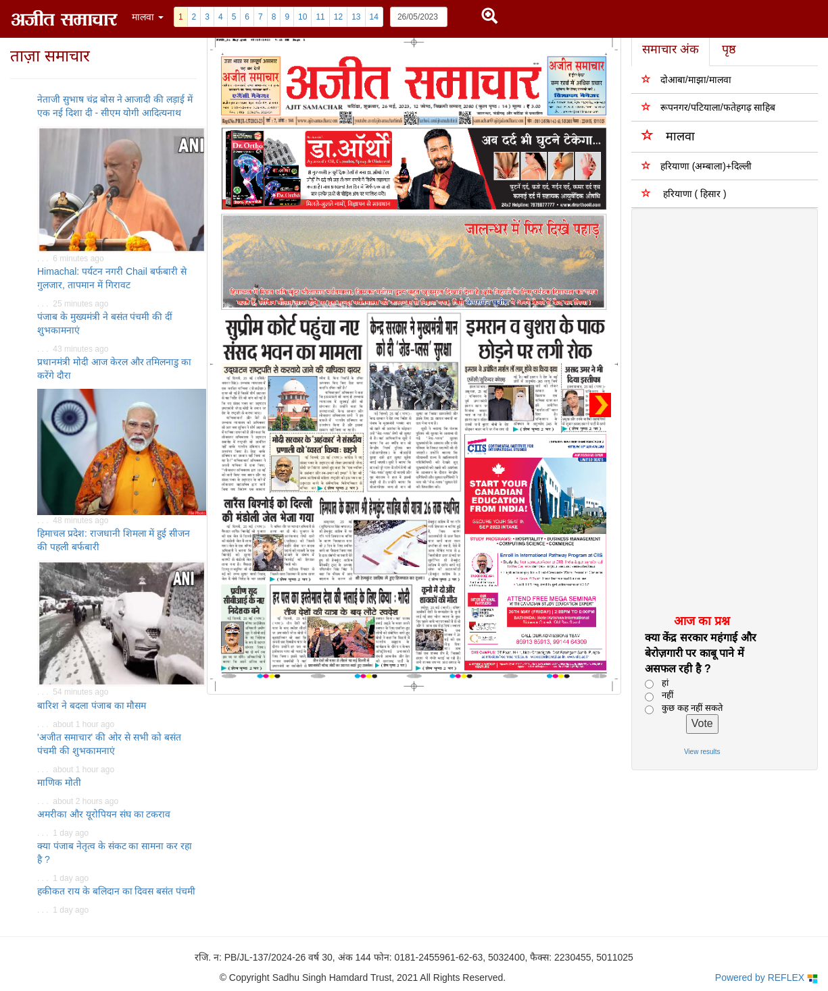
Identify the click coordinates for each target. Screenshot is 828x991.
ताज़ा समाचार (50, 56)
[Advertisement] (716, 410)
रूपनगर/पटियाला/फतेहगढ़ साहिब (708, 107)
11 (320, 17)
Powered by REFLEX (766, 978)
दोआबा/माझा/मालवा (686, 79)
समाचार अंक (670, 49)
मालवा (668, 135)
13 (355, 17)
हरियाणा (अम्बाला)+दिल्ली (696, 165)
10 (302, 17)
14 (374, 17)
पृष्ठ (729, 49)
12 (338, 17)
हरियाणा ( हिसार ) (684, 193)
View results (702, 751)
